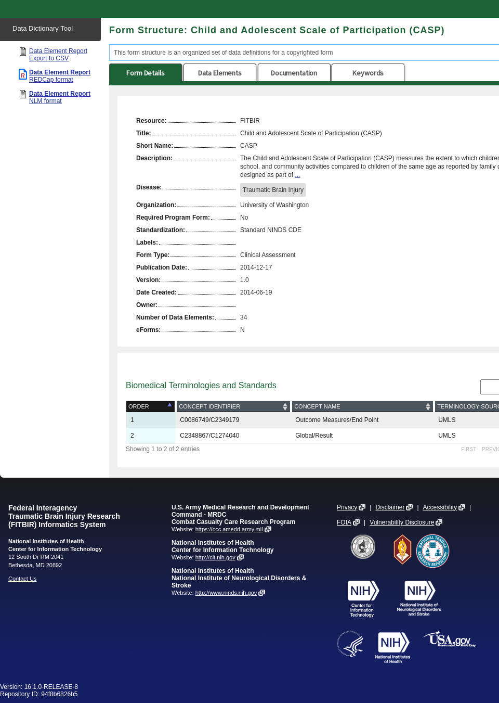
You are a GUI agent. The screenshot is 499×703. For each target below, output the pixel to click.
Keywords (368, 73)
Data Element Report (58, 54)
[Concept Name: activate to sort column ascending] (362, 406)
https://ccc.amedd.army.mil (229, 529)
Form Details (145, 73)
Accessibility (440, 507)
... (297, 174)
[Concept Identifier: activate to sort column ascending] (233, 406)
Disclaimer (389, 507)
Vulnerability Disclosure (402, 522)
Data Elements (220, 73)
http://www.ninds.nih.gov (226, 593)
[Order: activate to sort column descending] (151, 406)
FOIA (344, 522)
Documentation (294, 73)
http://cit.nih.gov (215, 557)
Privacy (347, 507)
